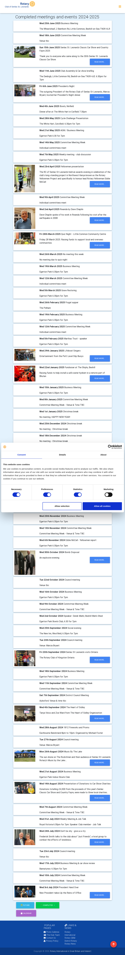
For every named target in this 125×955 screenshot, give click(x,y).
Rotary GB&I (70, 938)
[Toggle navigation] (120, 6)
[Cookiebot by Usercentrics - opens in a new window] (110, 447)
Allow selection (62, 506)
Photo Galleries (51, 932)
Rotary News (70, 944)
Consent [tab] (21, 455)
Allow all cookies (102, 506)
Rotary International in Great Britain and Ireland (70, 951)
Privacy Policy (51, 941)
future (25, 905)
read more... (99, 62)
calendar (26, 913)
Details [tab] (62, 455)
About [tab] (103, 455)
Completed (47, 905)
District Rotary (71, 941)
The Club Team (52, 935)
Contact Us (50, 938)
